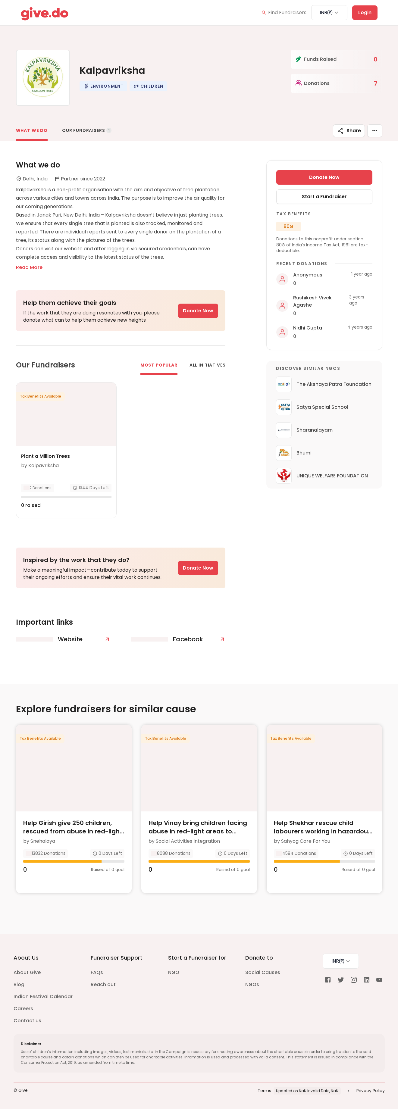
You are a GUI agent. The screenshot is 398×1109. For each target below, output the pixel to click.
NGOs (252, 984)
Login (364, 12)
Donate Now (198, 310)
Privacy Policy (370, 1091)
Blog (19, 984)
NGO (173, 972)
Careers (23, 1008)
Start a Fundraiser (324, 196)
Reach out (103, 984)
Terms (264, 1091)
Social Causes (262, 972)
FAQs (97, 972)
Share (349, 130)
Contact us (27, 1020)
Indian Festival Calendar (43, 996)
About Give (27, 972)
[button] (103, 86)
